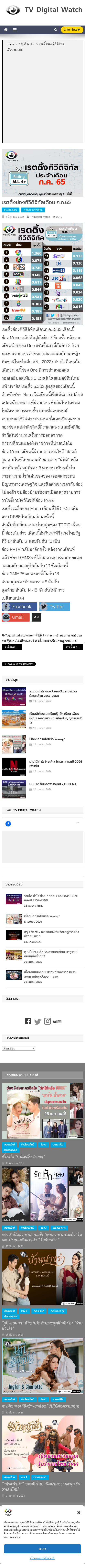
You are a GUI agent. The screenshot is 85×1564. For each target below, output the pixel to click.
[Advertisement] (42, 97)
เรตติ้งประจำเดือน (33, 209)
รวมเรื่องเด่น (10, 209)
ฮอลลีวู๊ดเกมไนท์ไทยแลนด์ (18, 641)
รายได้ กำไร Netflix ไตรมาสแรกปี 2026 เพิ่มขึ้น (55, 763)
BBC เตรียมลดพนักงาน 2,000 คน (52, 784)
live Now (72, 29)
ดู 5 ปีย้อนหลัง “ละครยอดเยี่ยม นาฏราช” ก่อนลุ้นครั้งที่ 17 (50, 954)
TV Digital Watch (40, 216)
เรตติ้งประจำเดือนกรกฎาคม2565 (56, 641)
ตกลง (42, 1549)
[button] (79, 1512)
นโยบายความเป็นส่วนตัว (42, 1558)
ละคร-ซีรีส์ (58, 1144)
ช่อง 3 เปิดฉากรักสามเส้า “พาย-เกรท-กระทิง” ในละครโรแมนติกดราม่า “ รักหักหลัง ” (42, 1237)
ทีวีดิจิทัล (40, 635)
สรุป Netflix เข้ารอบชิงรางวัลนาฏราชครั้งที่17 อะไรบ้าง (51, 934)
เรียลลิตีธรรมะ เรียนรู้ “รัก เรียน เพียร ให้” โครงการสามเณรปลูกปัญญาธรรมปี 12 (55, 718)
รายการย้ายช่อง (56, 635)
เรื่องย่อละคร (10, 1150)
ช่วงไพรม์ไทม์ (27, 1144)
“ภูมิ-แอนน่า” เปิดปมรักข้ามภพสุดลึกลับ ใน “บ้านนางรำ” (42, 1326)
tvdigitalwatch (24, 635)
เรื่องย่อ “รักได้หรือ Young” (47, 739)
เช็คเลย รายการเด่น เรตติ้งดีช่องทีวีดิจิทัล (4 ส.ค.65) (14, 647)
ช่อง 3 (43, 1144)
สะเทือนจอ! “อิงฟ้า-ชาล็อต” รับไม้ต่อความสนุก (40, 1406)
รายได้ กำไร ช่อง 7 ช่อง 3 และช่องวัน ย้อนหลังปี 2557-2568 (53, 693)
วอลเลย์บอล (74, 635)
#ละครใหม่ (9, 1144)
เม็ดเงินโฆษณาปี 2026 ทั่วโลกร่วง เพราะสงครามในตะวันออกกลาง (50, 974)
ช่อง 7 (24, 1311)
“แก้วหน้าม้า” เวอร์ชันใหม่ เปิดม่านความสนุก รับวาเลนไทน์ (41, 1486)
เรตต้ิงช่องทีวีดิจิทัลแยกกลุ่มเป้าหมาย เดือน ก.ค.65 (74, 647)
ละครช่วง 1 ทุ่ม (57, 1311)
